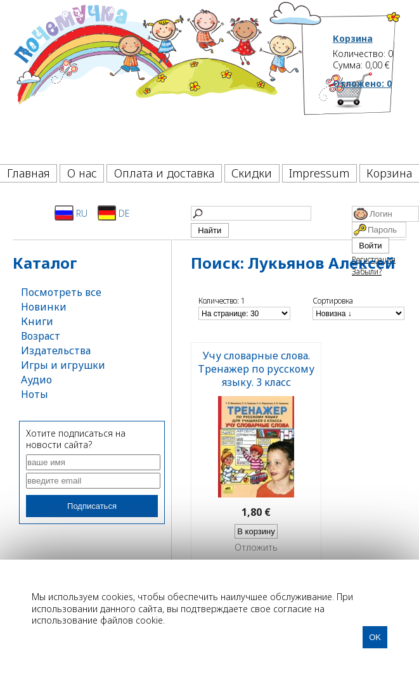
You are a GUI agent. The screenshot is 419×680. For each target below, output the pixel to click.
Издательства (56, 350)
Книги (37, 321)
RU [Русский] (71, 213)
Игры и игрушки (63, 365)
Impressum (319, 173)
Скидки (251, 173)
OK (375, 637)
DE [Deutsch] (114, 213)
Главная (28, 173)
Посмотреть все (61, 292)
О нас (82, 173)
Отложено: (362, 83)
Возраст (40, 336)
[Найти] (251, 213)
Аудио (36, 380)
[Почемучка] (157, 78)
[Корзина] (367, 117)
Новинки (44, 307)
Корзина (353, 38)
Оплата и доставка (164, 173)
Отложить (256, 547)
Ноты (34, 394)
